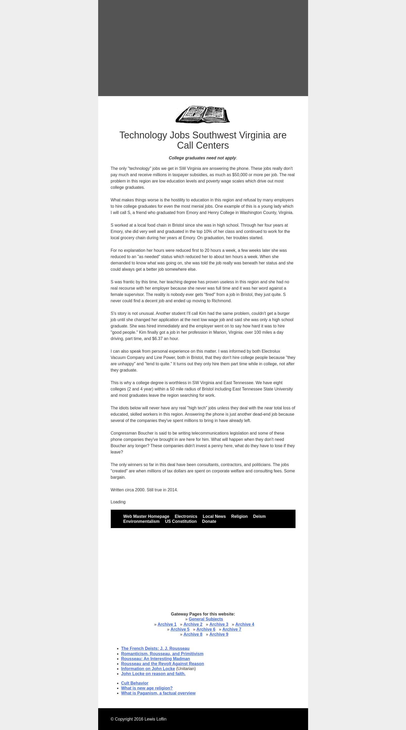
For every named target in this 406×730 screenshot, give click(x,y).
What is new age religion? (147, 688)
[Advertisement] (203, 48)
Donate (209, 521)
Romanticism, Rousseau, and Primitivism (162, 653)
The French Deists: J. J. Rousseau (155, 648)
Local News (214, 516)
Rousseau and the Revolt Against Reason (162, 663)
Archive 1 (166, 624)
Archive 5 (180, 629)
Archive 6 (206, 629)
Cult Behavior (135, 683)
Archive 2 (192, 624)
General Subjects (206, 619)
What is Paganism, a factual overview (158, 693)
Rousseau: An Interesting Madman (155, 658)
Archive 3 (218, 624)
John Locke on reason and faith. (153, 673)
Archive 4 (244, 624)
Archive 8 (192, 634)
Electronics (186, 516)
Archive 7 (231, 629)
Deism (259, 516)
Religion (239, 516)
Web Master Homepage (146, 516)
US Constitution (181, 521)
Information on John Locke (148, 668)
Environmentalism (141, 521)
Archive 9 (218, 634)
